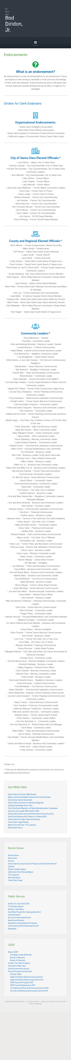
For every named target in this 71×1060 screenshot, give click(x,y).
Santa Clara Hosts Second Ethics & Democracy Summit (31, 814)
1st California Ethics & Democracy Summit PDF (29, 988)
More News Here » (15, 828)
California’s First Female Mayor (20, 872)
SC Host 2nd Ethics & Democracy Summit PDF (29, 991)
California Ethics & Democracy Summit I (26, 977)
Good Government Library (18, 969)
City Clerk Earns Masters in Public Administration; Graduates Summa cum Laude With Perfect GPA (33, 809)
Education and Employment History (22, 923)
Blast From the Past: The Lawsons (22, 825)
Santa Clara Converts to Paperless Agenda (25, 803)
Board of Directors (17, 960)
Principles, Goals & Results (21, 955)
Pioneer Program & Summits (20, 971)
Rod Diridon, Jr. (13, 24)
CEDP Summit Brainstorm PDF (22, 985)
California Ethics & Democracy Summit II (26, 980)
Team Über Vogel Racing (18, 822)
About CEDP (13, 952)
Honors (11, 861)
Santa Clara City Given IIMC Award (22, 794)
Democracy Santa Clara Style (20, 800)
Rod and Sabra (14, 877)
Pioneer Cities (16, 974)
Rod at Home (13, 855)
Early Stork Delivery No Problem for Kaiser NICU (27, 816)
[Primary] (35, 42)
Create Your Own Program (19, 963)
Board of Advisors (17, 957)
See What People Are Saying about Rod (24, 912)
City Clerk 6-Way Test (17, 966)
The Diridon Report (16, 906)
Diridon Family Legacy (17, 869)
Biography (12, 929)
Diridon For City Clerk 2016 (19, 904)
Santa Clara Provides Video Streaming (24, 819)
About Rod (12, 858)
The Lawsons (13, 875)
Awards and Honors (16, 920)
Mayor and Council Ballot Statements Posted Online (29, 797)
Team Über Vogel (15, 880)
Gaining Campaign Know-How (20, 805)
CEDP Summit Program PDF (21, 982)
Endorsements (14, 915)
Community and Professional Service (23, 926)
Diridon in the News (16, 909)
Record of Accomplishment (19, 917)
